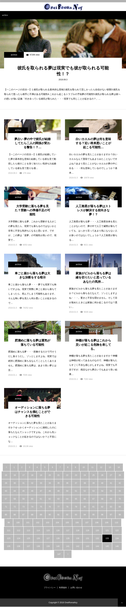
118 (77, 530)
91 (58, 515)
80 (85, 507)
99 (9, 522)
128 (58, 538)
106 (77, 522)
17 (23, 475)
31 (23, 483)
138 (38, 546)
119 (87, 530)
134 (117, 538)
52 (85, 491)
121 (107, 530)
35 (58, 483)
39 (93, 483)
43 (6, 491)
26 (102, 475)
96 (102, 515)
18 (32, 475)
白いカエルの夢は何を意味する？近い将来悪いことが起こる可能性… (93, 143)
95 (93, 515)
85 (6, 515)
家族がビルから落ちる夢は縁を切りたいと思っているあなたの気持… (93, 277)
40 (102, 483)
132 (97, 538)
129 (67, 538)
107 (87, 522)
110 (116, 522)
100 (18, 522)
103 (47, 522)
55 (111, 491)
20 (50, 475)
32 (32, 483)
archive (14, 55)
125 (28, 538)
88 (32, 515)
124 (18, 538)
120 (97, 530)
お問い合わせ (76, 588)
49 (58, 491)
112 (18, 530)
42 (120, 483)
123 (8, 538)
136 (18, 546)
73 (23, 507)
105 (67, 522)
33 (41, 483)
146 (117, 546)
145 (107, 546)
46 (32, 491)
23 (76, 475)
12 (101, 467)
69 (111, 499)
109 (106, 522)
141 (67, 546)
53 (93, 491)
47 (41, 491)
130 (77, 538)
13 (110, 467)
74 (32, 507)
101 (28, 522)
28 (120, 475)
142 (77, 546)
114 (38, 530)
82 (102, 507)
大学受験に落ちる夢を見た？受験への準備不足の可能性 (32, 210)
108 (96, 522)
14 (119, 467)
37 (76, 483)
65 (76, 499)
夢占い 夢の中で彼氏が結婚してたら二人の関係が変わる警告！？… (32, 143)
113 (28, 530)
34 (50, 483)
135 (8, 546)
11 (92, 467)
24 (85, 475)
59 (23, 499)
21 (58, 475)
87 (23, 515)
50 (67, 491)
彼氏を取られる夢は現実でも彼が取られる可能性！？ (63, 71)
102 (37, 522)
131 (87, 538)
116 (58, 530)
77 (58, 507)
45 (23, 491)
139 (48, 546)
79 (76, 507)
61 (41, 499)
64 (67, 499)
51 (76, 491)
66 (85, 499)
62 (50, 499)
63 (58, 499)
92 (67, 515)
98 (120, 515)
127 (48, 538)
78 (67, 507)
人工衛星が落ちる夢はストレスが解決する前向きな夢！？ (93, 210)
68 (102, 499)
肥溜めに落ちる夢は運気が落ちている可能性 (32, 342)
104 (57, 522)
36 (67, 483)
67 (93, 499)
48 (50, 491)
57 (6, 499)
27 (111, 475)
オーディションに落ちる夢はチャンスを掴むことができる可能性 (32, 411)
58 (15, 499)
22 (67, 475)
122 (117, 530)
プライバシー (50, 588)
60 (32, 499)
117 (67, 530)
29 (6, 483)
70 (120, 499)
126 (38, 538)
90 (50, 515)
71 (6, 507)
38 (85, 483)
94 (85, 515)
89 (41, 515)
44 (15, 491)
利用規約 (63, 588)
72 (15, 507)
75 (41, 507)
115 (48, 530)
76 (50, 507)
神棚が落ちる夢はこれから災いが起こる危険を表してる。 (93, 344)
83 (111, 507)
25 (93, 475)
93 (76, 515)
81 (93, 507)
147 (59, 554)
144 (97, 546)
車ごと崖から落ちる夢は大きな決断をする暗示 (32, 275)
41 (111, 483)
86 (15, 515)
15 (6, 475)
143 (87, 546)
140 (58, 546)
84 (120, 507)
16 (15, 475)
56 (120, 491)
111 (8, 530)
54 (102, 491)
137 (28, 546)
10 (84, 467)
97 (111, 515)
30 (15, 483)
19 (41, 475)
